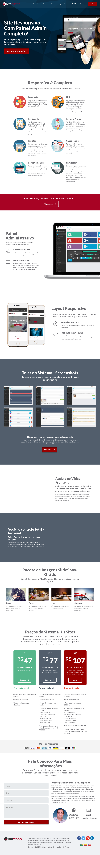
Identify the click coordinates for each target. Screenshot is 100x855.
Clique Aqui (49, 204)
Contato (83, 4)
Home (28, 4)
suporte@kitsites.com (90, 818)
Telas (52, 4)
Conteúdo (36, 4)
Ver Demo (92, 4)
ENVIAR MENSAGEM (26, 822)
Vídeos (66, 4)
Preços (45, 4)
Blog (59, 4)
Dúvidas (74, 4)
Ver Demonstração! (16, 51)
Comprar (49, 450)
